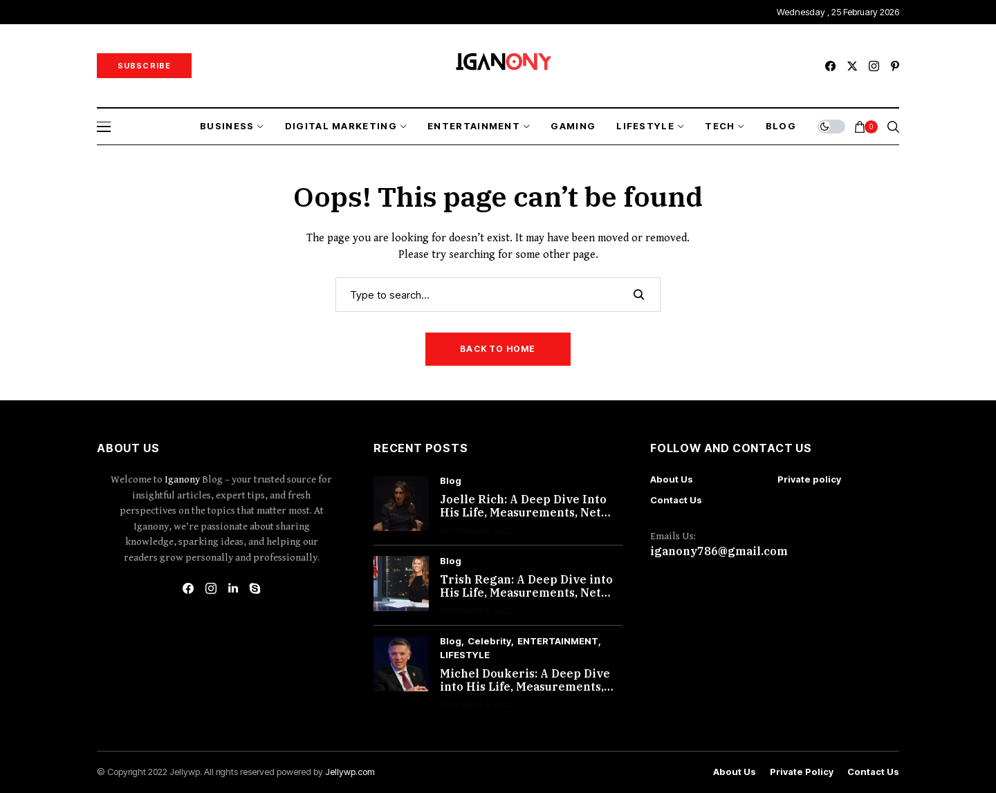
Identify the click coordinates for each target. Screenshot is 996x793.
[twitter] (852, 66)
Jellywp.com (350, 771)
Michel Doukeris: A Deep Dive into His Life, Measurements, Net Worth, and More (525, 686)
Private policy (809, 479)
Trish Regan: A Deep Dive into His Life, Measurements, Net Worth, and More (526, 592)
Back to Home (497, 349)
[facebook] (830, 66)
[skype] (255, 588)
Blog (450, 481)
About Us (671, 479)
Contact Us (676, 499)
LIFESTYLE (465, 655)
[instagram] (874, 66)
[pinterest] (895, 66)
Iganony (183, 479)
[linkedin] (233, 588)
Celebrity (489, 641)
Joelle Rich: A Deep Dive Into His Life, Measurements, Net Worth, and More (523, 512)
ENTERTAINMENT (557, 641)
